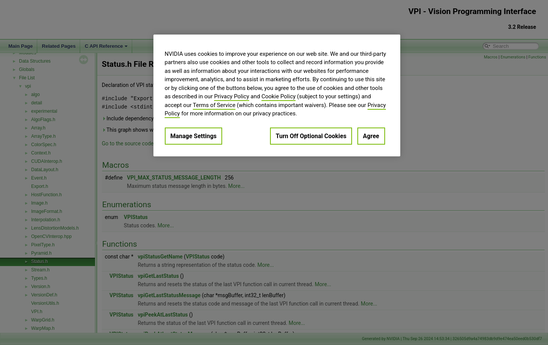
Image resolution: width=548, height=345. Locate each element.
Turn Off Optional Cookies (311, 136)
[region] (276, 95)
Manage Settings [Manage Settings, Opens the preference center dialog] (194, 136)
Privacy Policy (231, 96)
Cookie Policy (278, 96)
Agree (371, 136)
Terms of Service (214, 105)
